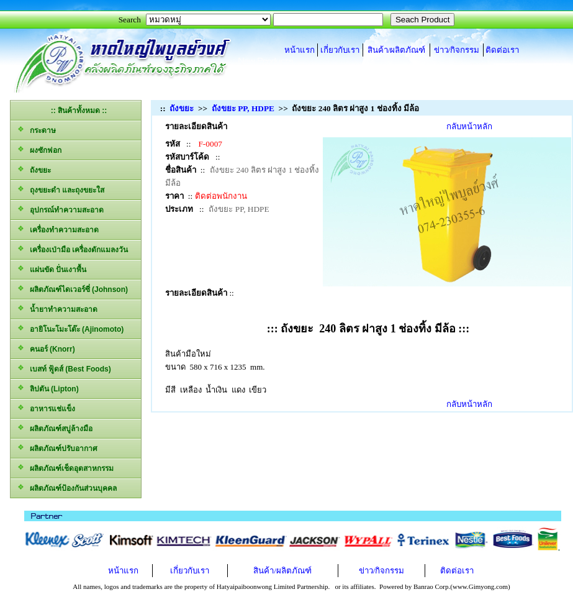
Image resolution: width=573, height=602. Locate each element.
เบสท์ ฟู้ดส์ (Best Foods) (64, 368)
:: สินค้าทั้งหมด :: (79, 110)
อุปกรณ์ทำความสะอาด (60, 209)
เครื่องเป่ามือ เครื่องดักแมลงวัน (72, 249)
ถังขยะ (34, 169)
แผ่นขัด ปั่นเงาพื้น (51, 268)
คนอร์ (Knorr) (46, 348)
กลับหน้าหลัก (469, 126)
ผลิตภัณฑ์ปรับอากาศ (57, 447)
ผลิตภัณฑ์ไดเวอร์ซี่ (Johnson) (72, 288)
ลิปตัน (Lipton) (48, 388)
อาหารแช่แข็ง (46, 408)
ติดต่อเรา (502, 50)
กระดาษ (36, 129)
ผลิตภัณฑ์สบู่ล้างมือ (54, 427)
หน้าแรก (299, 50)
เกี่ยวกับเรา (339, 50)
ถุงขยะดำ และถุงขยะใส (60, 189)
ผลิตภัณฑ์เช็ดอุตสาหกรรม (65, 467)
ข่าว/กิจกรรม (457, 50)
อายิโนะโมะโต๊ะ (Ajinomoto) (70, 328)
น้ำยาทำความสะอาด (57, 308)
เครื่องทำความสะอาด (58, 229)
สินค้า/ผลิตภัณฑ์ (397, 50)
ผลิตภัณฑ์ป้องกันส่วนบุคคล (67, 487)
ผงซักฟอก (39, 149)
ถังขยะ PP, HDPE (243, 108)
